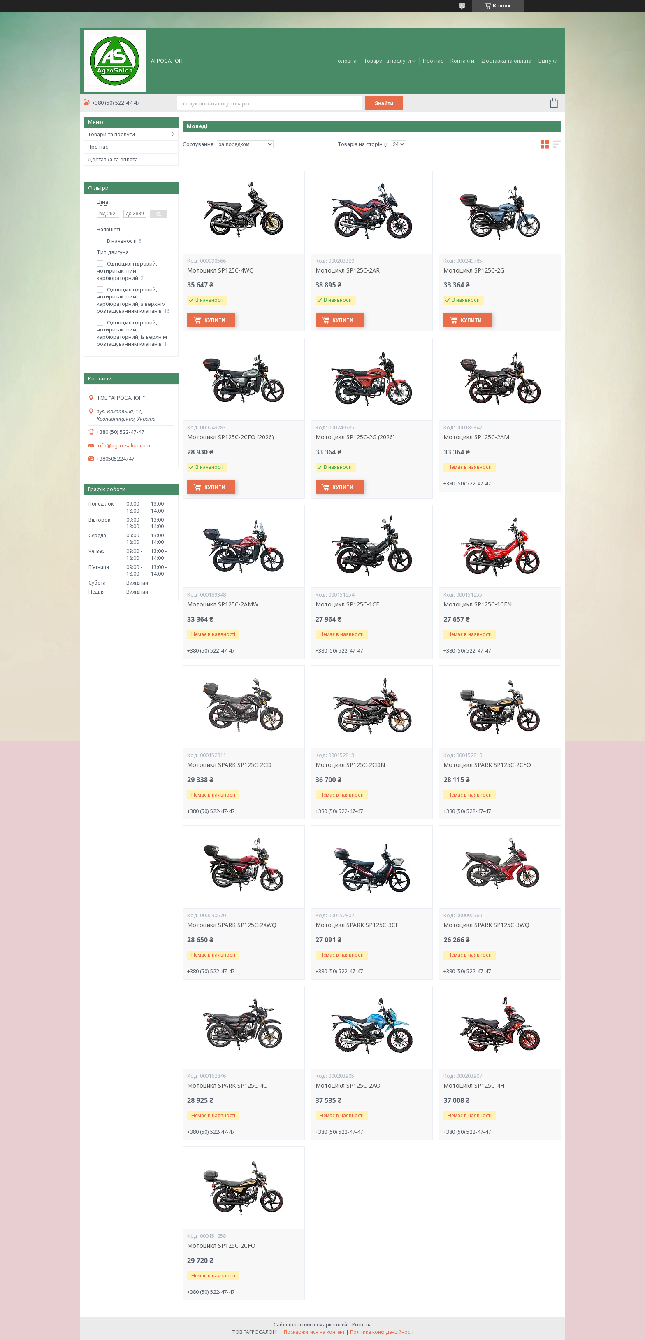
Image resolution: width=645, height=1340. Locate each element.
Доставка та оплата (506, 60)
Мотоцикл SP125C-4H (473, 1085)
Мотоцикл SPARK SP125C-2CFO (487, 765)
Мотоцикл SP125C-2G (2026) (355, 437)
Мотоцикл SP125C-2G (473, 270)
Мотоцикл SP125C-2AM (476, 437)
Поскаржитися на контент (314, 1331)
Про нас (433, 60)
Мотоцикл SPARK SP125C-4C (227, 1085)
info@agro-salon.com (123, 445)
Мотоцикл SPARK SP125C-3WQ (486, 925)
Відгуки (548, 60)
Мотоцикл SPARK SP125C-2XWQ (231, 925)
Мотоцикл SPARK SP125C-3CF (357, 925)
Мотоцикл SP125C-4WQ (220, 270)
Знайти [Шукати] (384, 103)
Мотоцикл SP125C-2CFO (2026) (230, 437)
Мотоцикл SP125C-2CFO (221, 1245)
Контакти (462, 60)
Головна (346, 60)
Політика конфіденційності (381, 1331)
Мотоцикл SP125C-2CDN (350, 765)
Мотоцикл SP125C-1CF (347, 604)
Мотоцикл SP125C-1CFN (477, 604)
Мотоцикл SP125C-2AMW (222, 604)
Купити (216, 320)
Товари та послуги (387, 60)
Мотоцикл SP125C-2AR (348, 270)
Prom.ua (362, 1324)
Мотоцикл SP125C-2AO (348, 1085)
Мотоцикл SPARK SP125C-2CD (229, 765)
